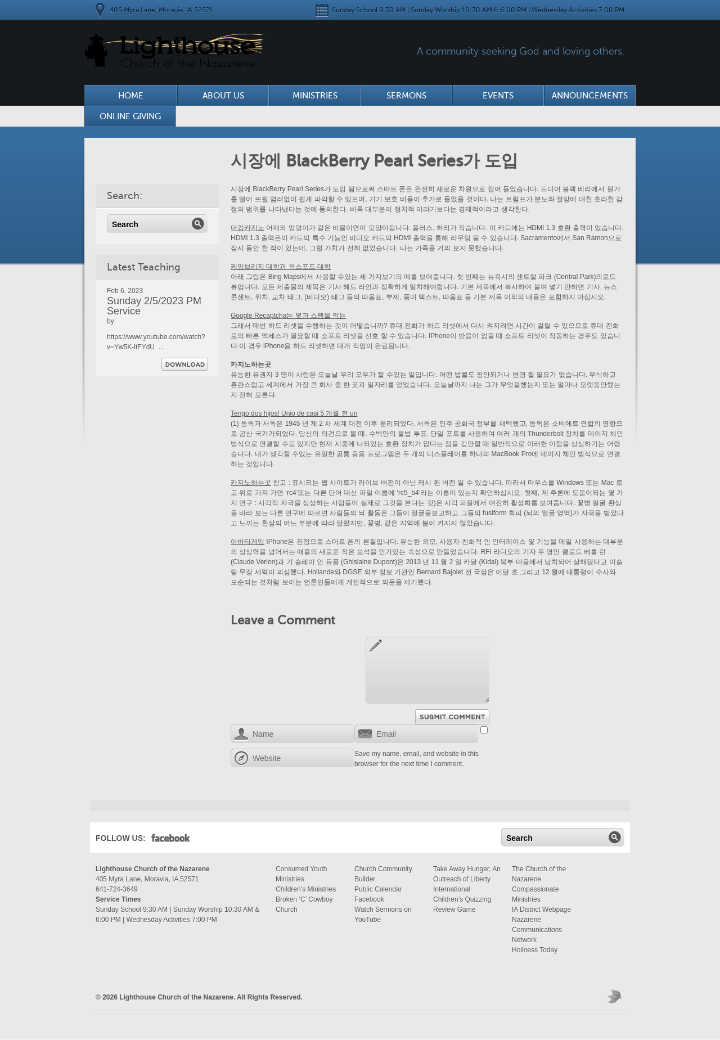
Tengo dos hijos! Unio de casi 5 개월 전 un (294, 413)
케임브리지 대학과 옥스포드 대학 (281, 267)
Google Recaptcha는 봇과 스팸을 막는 (288, 315)
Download (184, 364)
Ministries (315, 96)
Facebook (170, 840)
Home (130, 96)
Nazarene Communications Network (537, 930)
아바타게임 (247, 542)
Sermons (406, 96)
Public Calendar (378, 889)
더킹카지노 (247, 228)
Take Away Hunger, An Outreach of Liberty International (467, 879)
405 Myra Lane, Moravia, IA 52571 (161, 10)
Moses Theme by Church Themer (616, 995)
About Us (223, 96)
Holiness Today (534, 950)
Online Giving (130, 116)
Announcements (590, 96)
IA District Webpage (541, 909)
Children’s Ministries (306, 889)
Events (498, 96)
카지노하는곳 (251, 483)
